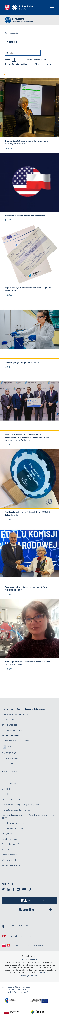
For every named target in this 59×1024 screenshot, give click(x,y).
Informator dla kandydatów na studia (16, 810)
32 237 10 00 (12, 746)
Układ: (7, 59)
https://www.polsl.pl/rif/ (12, 730)
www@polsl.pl (45, 972)
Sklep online (26, 909)
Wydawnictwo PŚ (9, 860)
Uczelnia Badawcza (9, 854)
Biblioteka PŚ (7, 788)
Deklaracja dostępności (29, 976)
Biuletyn (26, 900)
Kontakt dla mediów (10, 771)
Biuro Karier (7, 794)
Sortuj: (8, 64)
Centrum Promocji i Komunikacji (15, 799)
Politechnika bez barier (11, 844)
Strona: (38, 64)
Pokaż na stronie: (34, 59)
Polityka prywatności (29, 959)
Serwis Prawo (7, 849)
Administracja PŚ (9, 783)
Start (6, 33)
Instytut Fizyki (18, 18)
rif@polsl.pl (12, 724)
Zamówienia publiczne (11, 865)
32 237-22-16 (11, 719)
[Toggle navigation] (52, 7)
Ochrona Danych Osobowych (13, 828)
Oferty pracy (7, 833)
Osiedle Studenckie (9, 839)
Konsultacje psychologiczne (13, 823)
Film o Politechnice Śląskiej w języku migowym (20, 804)
